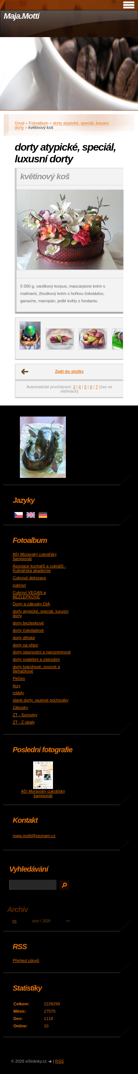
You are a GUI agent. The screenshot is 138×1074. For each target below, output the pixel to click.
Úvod (19, 123)
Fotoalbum (39, 123)
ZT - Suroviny (25, 715)
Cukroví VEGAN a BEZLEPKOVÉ (29, 594)
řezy (16, 686)
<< (14, 921)
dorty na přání (25, 645)
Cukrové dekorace (29, 578)
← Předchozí (25, 371)
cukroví (19, 585)
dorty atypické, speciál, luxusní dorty (62, 125)
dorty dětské (24, 637)
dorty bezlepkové (28, 623)
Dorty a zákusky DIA (31, 604)
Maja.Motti (21, 16)
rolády (18, 693)
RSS (59, 1061)
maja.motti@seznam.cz (34, 835)
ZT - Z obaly (24, 722)
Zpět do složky (69, 371)
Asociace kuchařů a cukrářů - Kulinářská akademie (39, 568)
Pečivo (19, 678)
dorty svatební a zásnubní (36, 659)
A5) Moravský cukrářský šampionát (43, 793)
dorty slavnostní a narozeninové (42, 652)
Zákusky (20, 707)
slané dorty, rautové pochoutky (40, 700)
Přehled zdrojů (26, 960)
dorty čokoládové (28, 630)
